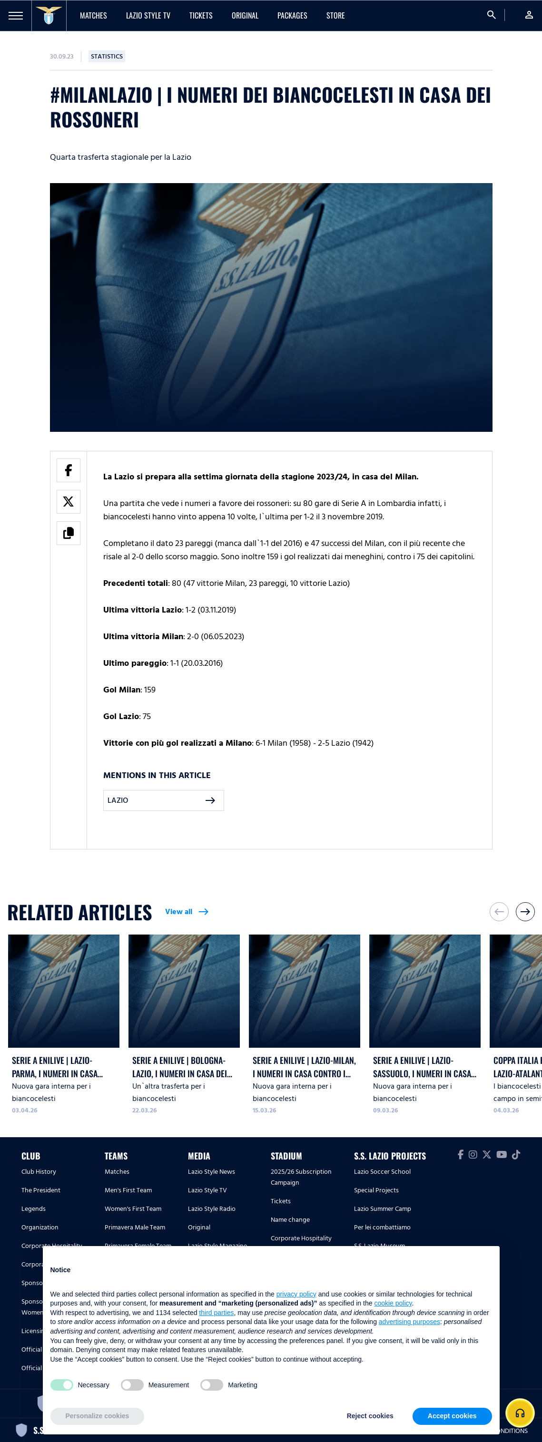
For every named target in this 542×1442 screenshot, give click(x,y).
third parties (216, 1312)
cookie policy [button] (393, 1303)
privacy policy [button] (296, 1294)
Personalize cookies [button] (97, 1416)
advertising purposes (409, 1321)
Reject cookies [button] (370, 1416)
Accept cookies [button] (452, 1416)
